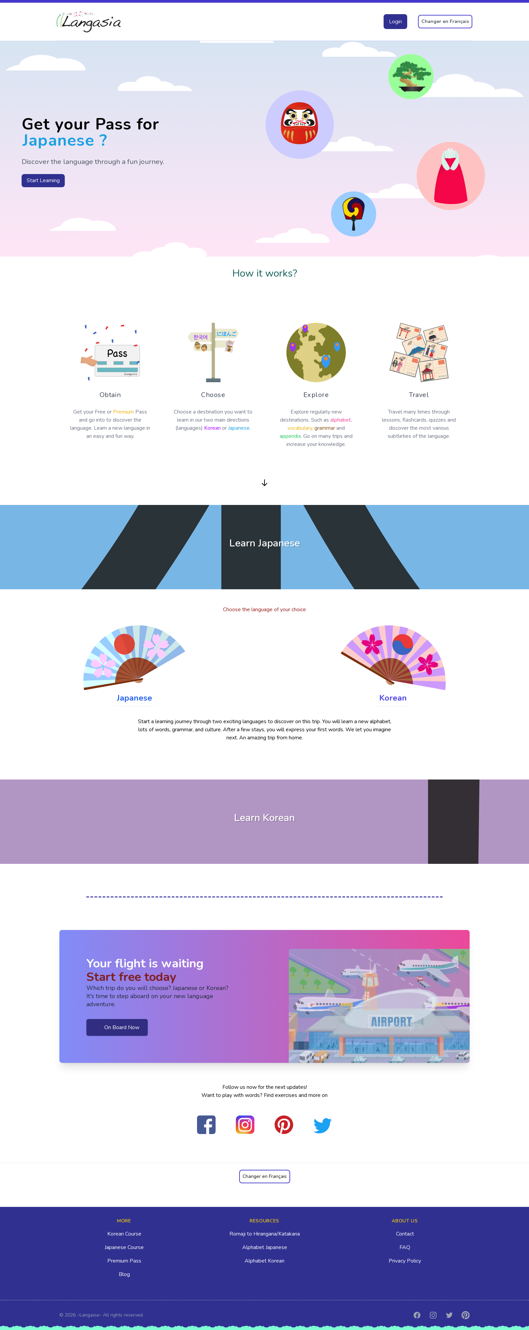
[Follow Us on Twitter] (322, 1125)
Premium (123, 412)
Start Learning (43, 180)
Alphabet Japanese (264, 1247)
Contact (405, 1234)
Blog (124, 1274)
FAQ (404, 1247)
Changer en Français (445, 21)
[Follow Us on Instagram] (245, 1124)
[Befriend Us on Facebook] (206, 1124)
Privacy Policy (405, 1261)
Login (395, 21)
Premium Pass (124, 1261)
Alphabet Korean (264, 1261)
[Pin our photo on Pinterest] (284, 1124)
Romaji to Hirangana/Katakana (264, 1234)
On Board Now (117, 1027)
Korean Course (124, 1234)
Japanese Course (124, 1247)
